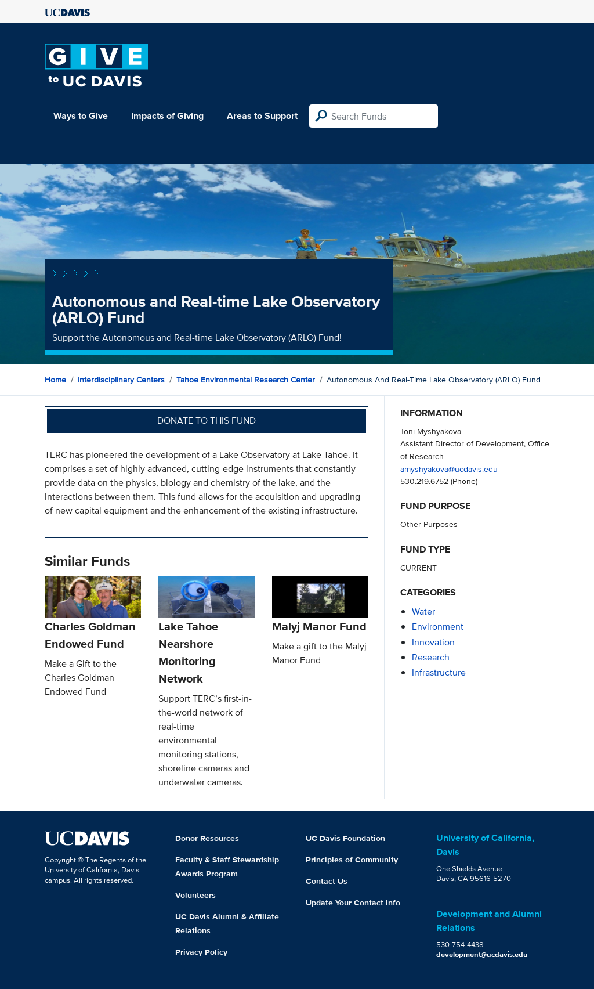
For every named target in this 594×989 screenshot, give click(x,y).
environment (437, 626)
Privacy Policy (201, 952)
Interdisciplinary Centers (121, 379)
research (431, 657)
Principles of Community (352, 859)
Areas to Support (262, 115)
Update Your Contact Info (353, 902)
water (423, 611)
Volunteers (195, 895)
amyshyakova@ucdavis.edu (449, 469)
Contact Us (326, 881)
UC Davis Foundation (345, 838)
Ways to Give (80, 115)
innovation (433, 642)
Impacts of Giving (167, 115)
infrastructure (439, 672)
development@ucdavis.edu (482, 954)
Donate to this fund (206, 420)
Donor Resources (207, 838)
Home (55, 379)
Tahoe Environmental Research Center (245, 379)
